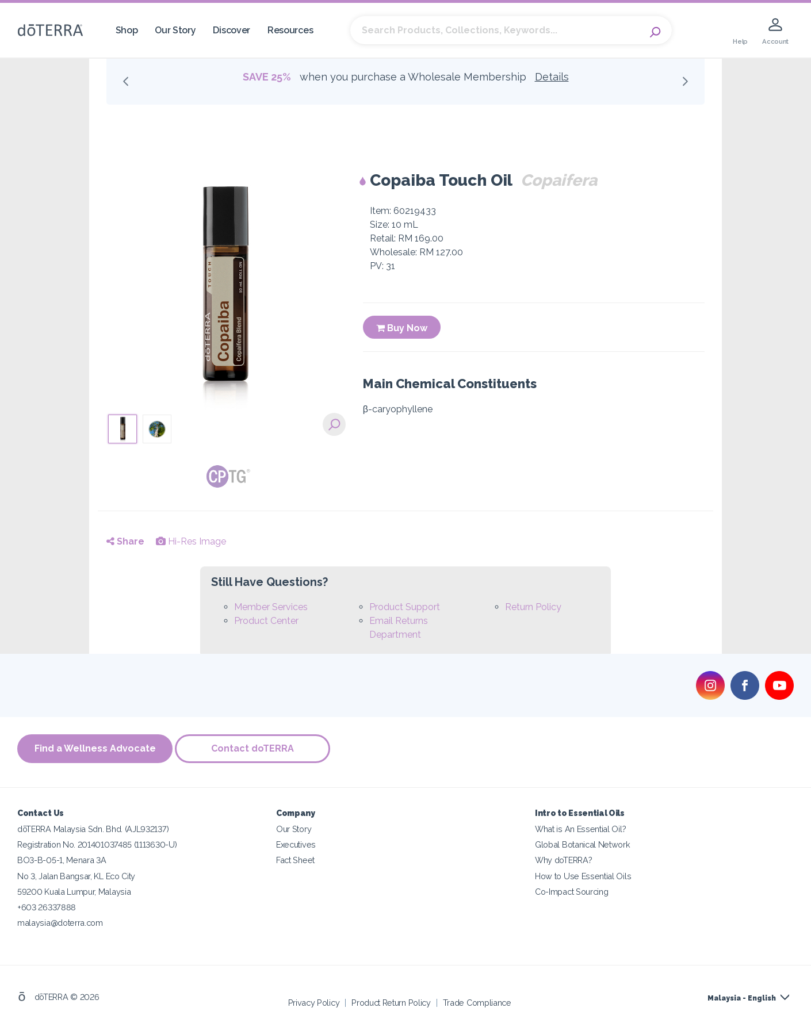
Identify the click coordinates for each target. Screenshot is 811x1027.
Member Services (271, 606)
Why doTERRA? (563, 859)
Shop (127, 30)
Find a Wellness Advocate (95, 748)
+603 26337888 (46, 905)
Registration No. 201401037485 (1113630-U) (97, 843)
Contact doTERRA (256, 748)
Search (657, 30)
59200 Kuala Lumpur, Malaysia (74, 890)
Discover (231, 30)
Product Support (404, 606)
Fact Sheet (295, 859)
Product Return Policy (391, 1001)
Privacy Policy (314, 1001)
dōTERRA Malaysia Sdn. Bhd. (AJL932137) (93, 828)
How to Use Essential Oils (583, 874)
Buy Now (401, 328)
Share (125, 541)
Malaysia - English (741, 996)
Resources (290, 30)
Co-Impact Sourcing (571, 890)
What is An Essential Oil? (580, 828)
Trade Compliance (477, 1001)
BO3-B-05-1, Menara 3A (61, 859)
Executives (296, 843)
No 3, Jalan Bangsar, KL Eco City (76, 874)
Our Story (175, 30)
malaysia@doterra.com (60, 921)
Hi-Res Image (191, 541)
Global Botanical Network (582, 843)
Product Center (266, 620)
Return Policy (533, 606)
